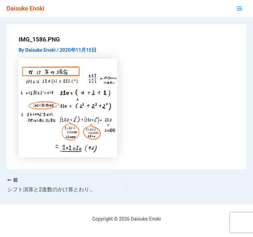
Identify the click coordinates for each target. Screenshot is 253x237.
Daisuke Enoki (25, 8)
